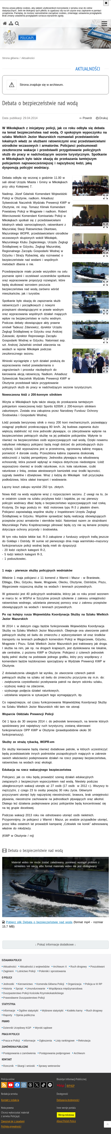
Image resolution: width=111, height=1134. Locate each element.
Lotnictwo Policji (26, 971)
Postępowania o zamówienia (19, 1053)
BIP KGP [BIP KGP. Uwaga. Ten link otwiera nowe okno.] (70, 1085)
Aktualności (28, 58)
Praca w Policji (11, 1034)
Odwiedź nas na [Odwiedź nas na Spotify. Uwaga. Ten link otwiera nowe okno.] (50, 1085)
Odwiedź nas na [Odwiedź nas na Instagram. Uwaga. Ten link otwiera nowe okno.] (24, 1085)
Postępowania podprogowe (54, 1053)
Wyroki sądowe (43, 1027)
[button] (104, 24)
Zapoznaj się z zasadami (12, 1121)
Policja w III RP (93, 984)
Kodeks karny (75, 1010)
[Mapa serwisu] (11, 23)
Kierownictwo (25, 984)
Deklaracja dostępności (68, 1100)
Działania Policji (12, 960)
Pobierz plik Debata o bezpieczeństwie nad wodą (39, 922)
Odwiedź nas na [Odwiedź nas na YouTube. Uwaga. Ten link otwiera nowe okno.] (11, 1085)
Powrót (85, 118)
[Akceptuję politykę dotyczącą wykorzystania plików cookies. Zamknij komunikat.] (106, 3)
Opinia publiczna (25, 1015)
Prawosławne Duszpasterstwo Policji (24, 997)
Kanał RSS (4, 1085)
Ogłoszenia (45, 1040)
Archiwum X (60, 966)
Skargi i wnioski (26, 1065)
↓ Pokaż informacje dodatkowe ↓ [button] (55, 944)
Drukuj (102, 118)
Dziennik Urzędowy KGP (17, 1027)
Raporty (7, 1015)
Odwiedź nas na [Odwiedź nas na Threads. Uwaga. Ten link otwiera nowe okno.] (30, 1085)
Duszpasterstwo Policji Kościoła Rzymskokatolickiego (33, 993)
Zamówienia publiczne (15, 1047)
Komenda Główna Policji (50, 984)
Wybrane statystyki (52, 1010)
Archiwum (79, 1053)
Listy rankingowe (65, 1040)
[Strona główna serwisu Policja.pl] (5, 23)
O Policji (7, 977)
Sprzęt (19, 988)
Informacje (9, 1010)
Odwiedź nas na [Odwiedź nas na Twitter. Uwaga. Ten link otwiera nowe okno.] (37, 1085)
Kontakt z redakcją (10, 1100)
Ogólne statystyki (28, 1010)
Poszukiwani (97, 966)
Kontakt (7, 1059)
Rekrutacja (84, 1040)
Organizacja (74, 984)
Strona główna (10, 58)
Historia (7, 988)
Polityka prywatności (11, 1126)
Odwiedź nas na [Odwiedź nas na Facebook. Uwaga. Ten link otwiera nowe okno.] (17, 1085)
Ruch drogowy (78, 966)
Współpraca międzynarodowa (65, 988)
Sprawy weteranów (49, 1065)
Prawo (5, 1021)
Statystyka (8, 1004)
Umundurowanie (36, 988)
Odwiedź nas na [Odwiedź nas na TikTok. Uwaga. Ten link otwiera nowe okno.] (43, 1085)
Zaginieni (8, 971)
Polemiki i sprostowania (52, 971)
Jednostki (8, 984)
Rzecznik (8, 1065)
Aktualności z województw (34, 966)
